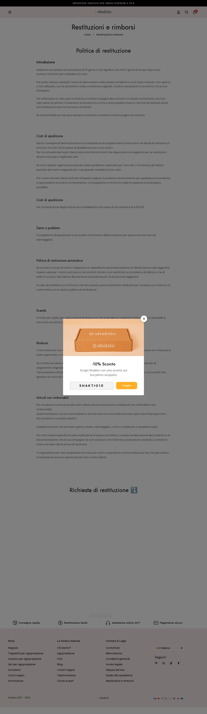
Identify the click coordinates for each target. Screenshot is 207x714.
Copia (127, 385)
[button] (144, 319)
